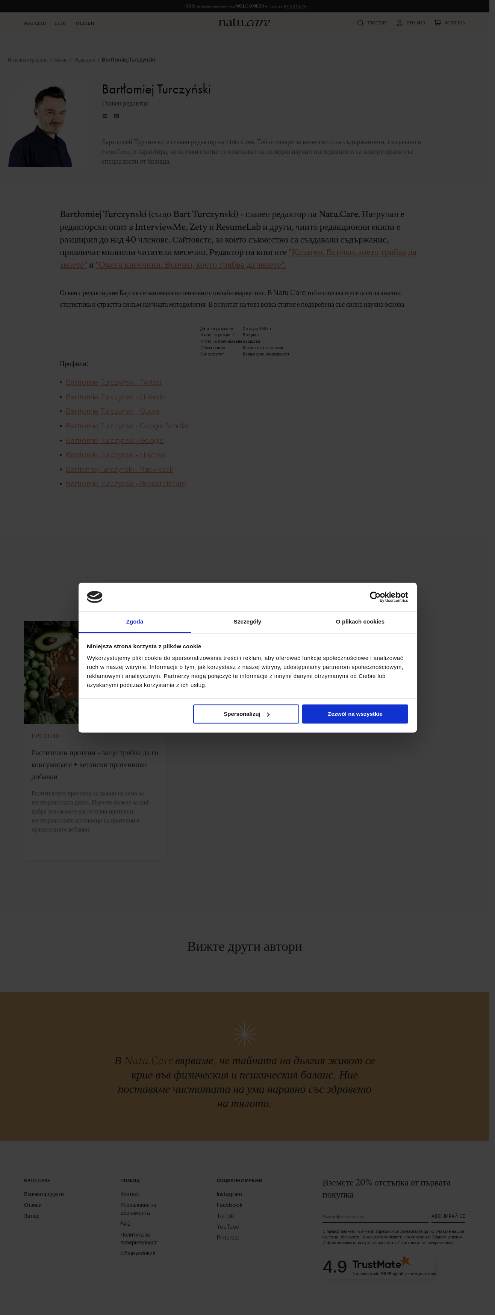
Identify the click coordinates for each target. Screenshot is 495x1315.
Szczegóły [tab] (247, 622)
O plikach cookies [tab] (360, 622)
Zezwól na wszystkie (355, 714)
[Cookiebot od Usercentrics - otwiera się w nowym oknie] (375, 597)
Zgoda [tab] (135, 622)
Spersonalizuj (246, 714)
